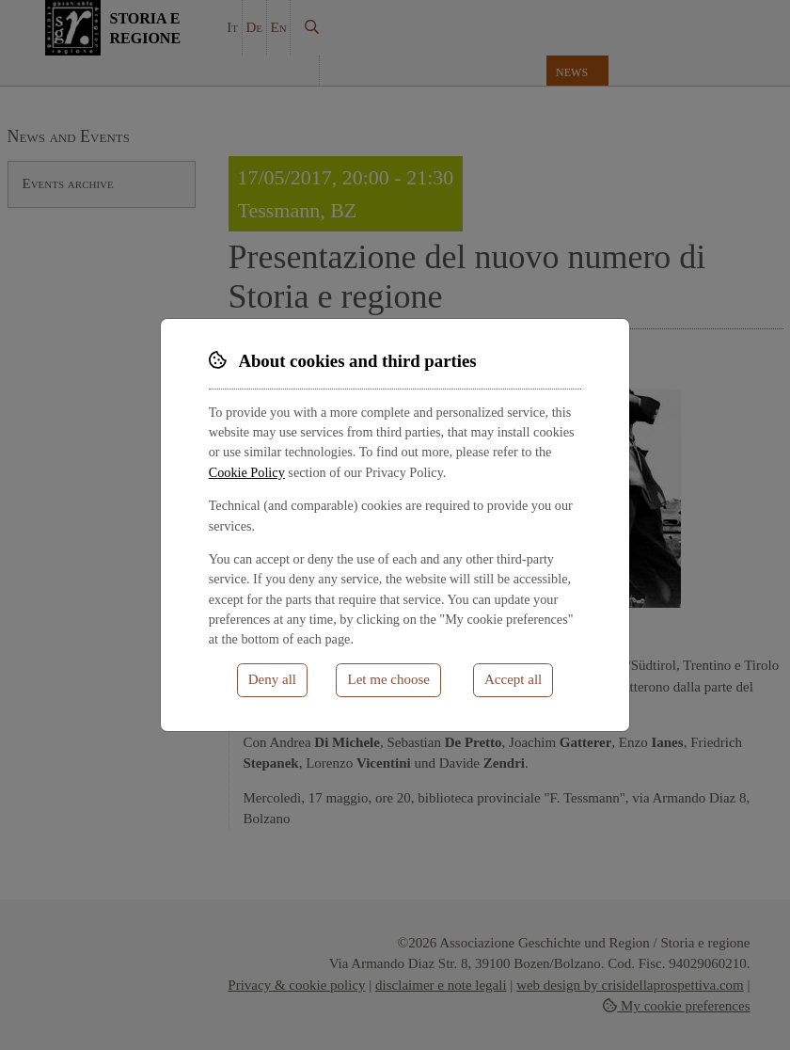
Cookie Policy (247, 472)
